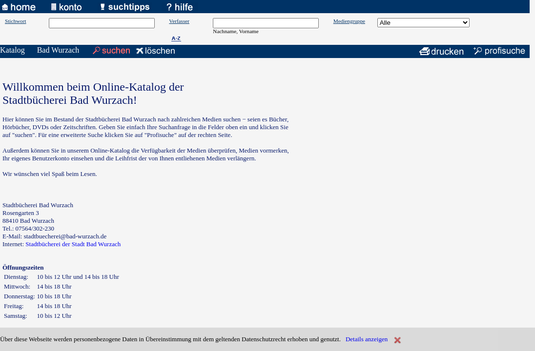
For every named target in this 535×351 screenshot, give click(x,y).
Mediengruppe (349, 21)
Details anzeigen (367, 339)
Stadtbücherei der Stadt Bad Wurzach (73, 244)
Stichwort (15, 21)
